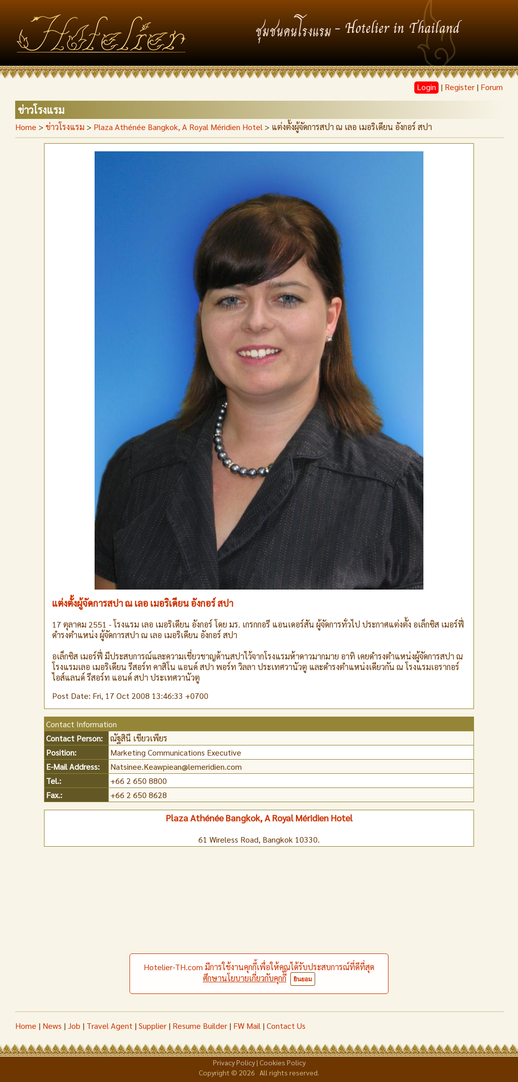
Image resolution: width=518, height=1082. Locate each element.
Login (426, 86)
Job (74, 1025)
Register (459, 86)
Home (25, 126)
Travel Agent (110, 1025)
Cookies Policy (283, 1062)
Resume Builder (199, 1025)
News (52, 1025)
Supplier (152, 1025)
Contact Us (286, 1025)
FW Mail (247, 1025)
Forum (492, 86)
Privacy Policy (234, 1062)
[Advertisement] (259, 935)
